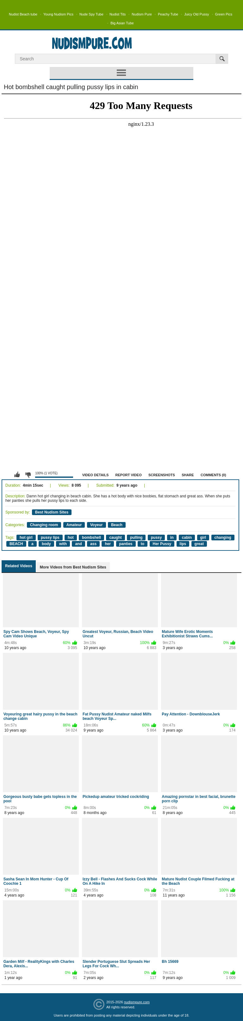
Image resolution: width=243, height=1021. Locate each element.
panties (126, 544)
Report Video (128, 475)
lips (183, 544)
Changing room (44, 525)
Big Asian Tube (122, 23)
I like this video (17, 474)
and (78, 544)
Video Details (95, 475)
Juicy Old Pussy (196, 14)
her (108, 544)
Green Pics (223, 14)
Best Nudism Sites (51, 512)
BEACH (16, 544)
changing (223, 537)
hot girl (26, 537)
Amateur (74, 525)
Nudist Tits (117, 14)
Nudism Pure (142, 14)
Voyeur (96, 525)
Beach (116, 525)
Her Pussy (162, 544)
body (46, 544)
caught (115, 537)
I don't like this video (27, 474)
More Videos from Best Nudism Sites (73, 567)
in (172, 537)
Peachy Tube (168, 14)
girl (203, 537)
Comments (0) (213, 475)
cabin (187, 537)
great (199, 544)
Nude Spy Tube (91, 14)
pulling (136, 537)
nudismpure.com (137, 1002)
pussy (156, 537)
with (63, 544)
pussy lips (50, 537)
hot (71, 537)
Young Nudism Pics (58, 14)
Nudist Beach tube (23, 14)
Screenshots (161, 475)
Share (188, 475)
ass (93, 544)
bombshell (91, 537)
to (142, 544)
